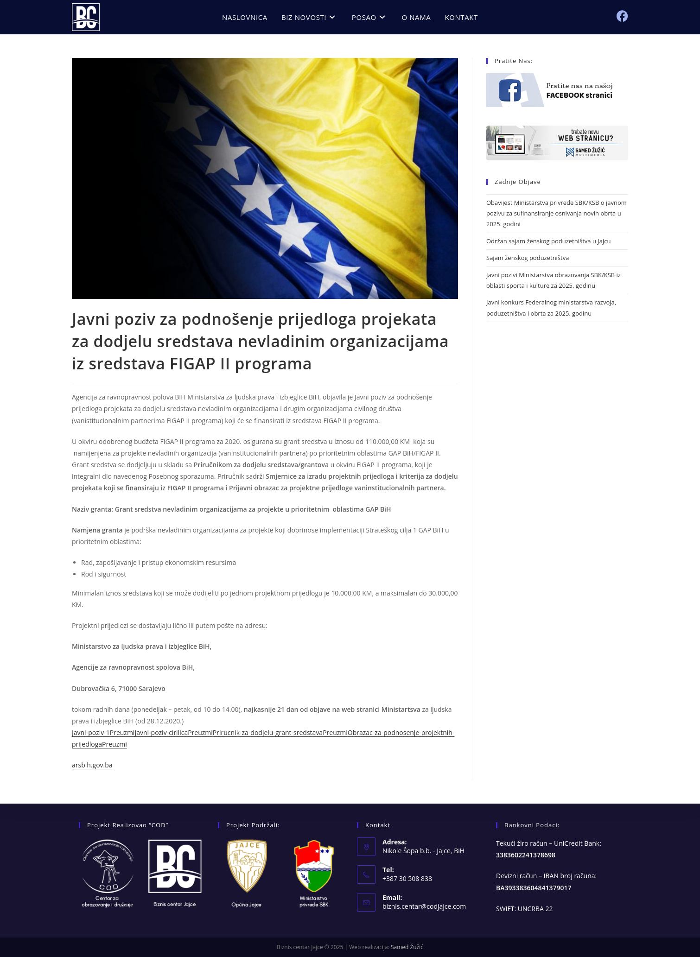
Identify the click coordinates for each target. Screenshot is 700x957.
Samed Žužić (407, 947)
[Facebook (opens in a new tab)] (622, 16)
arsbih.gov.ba (92, 765)
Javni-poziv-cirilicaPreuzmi (173, 732)
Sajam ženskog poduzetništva (527, 258)
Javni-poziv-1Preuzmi (103, 732)
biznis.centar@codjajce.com (424, 906)
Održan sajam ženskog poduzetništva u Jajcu (548, 241)
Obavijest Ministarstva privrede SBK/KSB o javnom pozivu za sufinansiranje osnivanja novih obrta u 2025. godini (556, 213)
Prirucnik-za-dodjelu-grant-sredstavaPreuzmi (280, 732)
